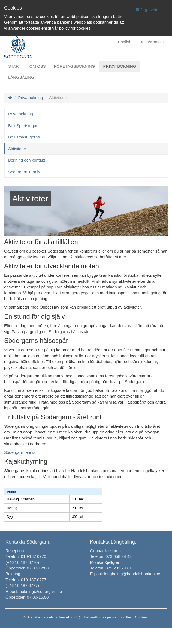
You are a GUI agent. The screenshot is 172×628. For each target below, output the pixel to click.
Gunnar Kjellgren (105, 550)
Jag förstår (148, 9)
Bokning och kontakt (26, 160)
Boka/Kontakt (152, 41)
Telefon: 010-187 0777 (25, 579)
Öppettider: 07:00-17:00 (27, 568)
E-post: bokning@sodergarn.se (33, 591)
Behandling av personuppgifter (107, 617)
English (124, 41)
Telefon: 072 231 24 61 (111, 568)
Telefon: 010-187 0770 (25, 556)
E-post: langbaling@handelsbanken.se (125, 573)
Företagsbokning (74, 66)
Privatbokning (119, 66)
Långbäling (21, 77)
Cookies (141, 617)
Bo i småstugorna (24, 137)
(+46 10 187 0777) (22, 585)
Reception (14, 550)
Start (14, 66)
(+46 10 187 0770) (22, 562)
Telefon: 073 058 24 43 (111, 556)
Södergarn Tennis (24, 172)
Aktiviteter (17, 148)
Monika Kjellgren (105, 562)
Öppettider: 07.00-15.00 (27, 597)
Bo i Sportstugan (23, 125)
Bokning (12, 573)
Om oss (37, 66)
